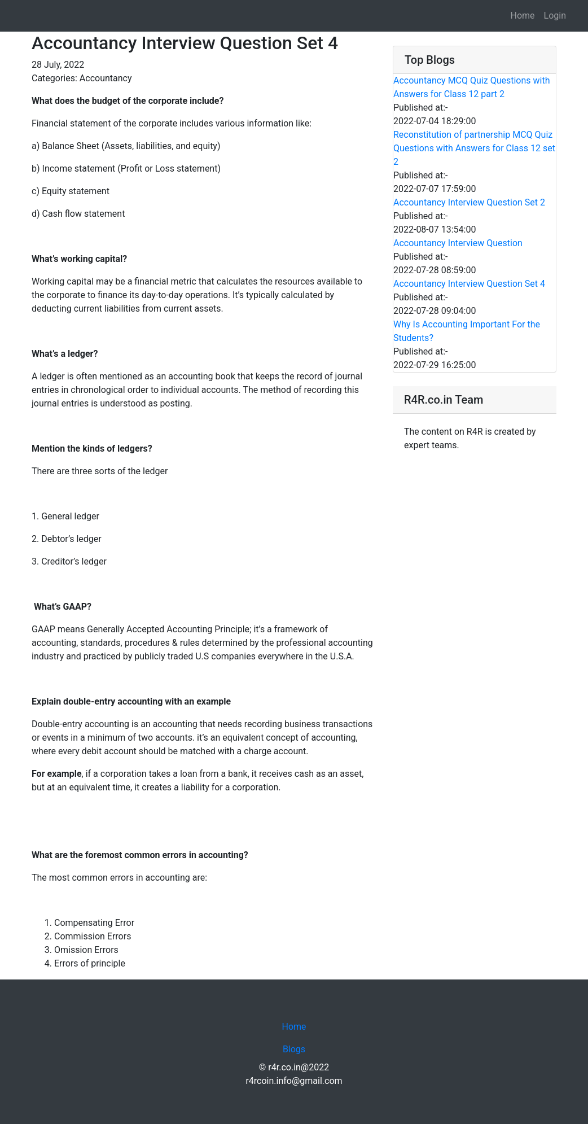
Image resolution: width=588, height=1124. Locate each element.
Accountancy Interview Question (458, 243)
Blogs (294, 1049)
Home (522, 15)
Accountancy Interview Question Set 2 (469, 202)
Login (555, 15)
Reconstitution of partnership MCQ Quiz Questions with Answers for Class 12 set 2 (474, 148)
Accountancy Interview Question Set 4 (469, 283)
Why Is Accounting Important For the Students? (466, 331)
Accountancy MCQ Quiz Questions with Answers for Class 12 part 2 (471, 87)
